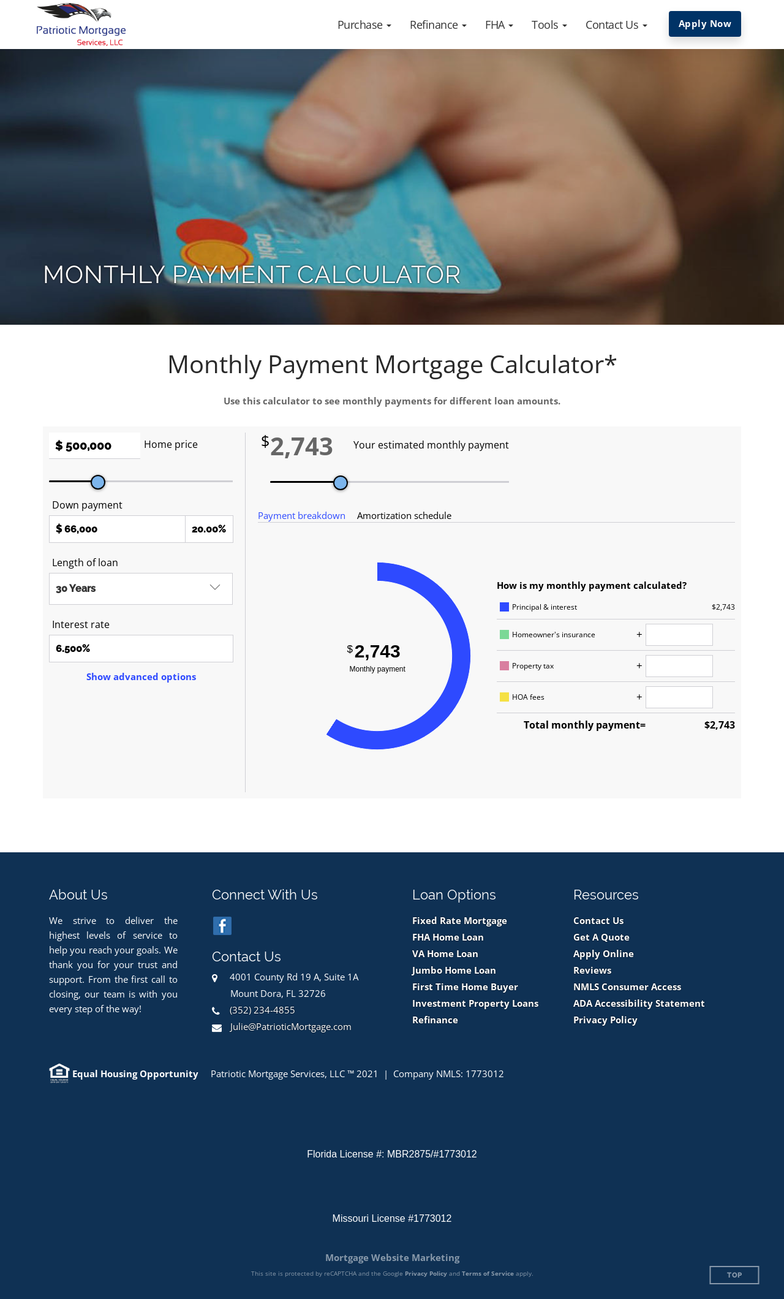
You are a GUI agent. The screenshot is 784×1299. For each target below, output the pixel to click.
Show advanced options (141, 676)
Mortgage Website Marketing (392, 1257)
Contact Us (598, 920)
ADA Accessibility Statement (639, 1003)
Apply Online (603, 954)
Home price (171, 444)
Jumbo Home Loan (454, 970)
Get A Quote (601, 937)
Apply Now (705, 23)
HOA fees (528, 697)
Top (734, 1275)
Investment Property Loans (475, 1003)
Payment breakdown (301, 515)
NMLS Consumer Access (627, 987)
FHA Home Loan (448, 937)
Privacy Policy (605, 1020)
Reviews (592, 970)
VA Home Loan (445, 954)
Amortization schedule (404, 515)
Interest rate (81, 624)
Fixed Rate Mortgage (459, 920)
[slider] (98, 482)
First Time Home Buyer (465, 987)
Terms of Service (488, 1273)
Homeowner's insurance (553, 634)
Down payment (87, 505)
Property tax (533, 666)
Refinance (435, 1020)
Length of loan (85, 562)
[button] (364, 24)
